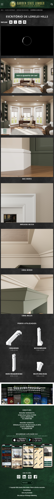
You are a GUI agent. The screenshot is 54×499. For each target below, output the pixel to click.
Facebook (35, 476)
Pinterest (29, 476)
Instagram (18, 476)
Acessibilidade (27, 490)
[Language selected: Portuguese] (27, 482)
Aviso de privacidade (27, 493)
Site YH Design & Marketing (27, 495)
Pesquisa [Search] (51, 4)
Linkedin (24, 476)
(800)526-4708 (29, 417)
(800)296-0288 (30, 427)
